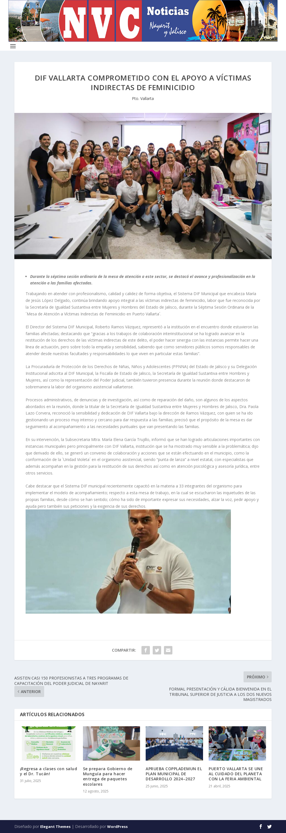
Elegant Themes (55, 826)
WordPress (117, 826)
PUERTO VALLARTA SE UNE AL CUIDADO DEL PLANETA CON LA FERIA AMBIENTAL (236, 773)
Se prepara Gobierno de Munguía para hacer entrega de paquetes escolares (107, 776)
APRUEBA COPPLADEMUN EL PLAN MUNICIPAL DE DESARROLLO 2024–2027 (174, 773)
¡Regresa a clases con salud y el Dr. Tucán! (48, 771)
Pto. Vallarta (143, 98)
